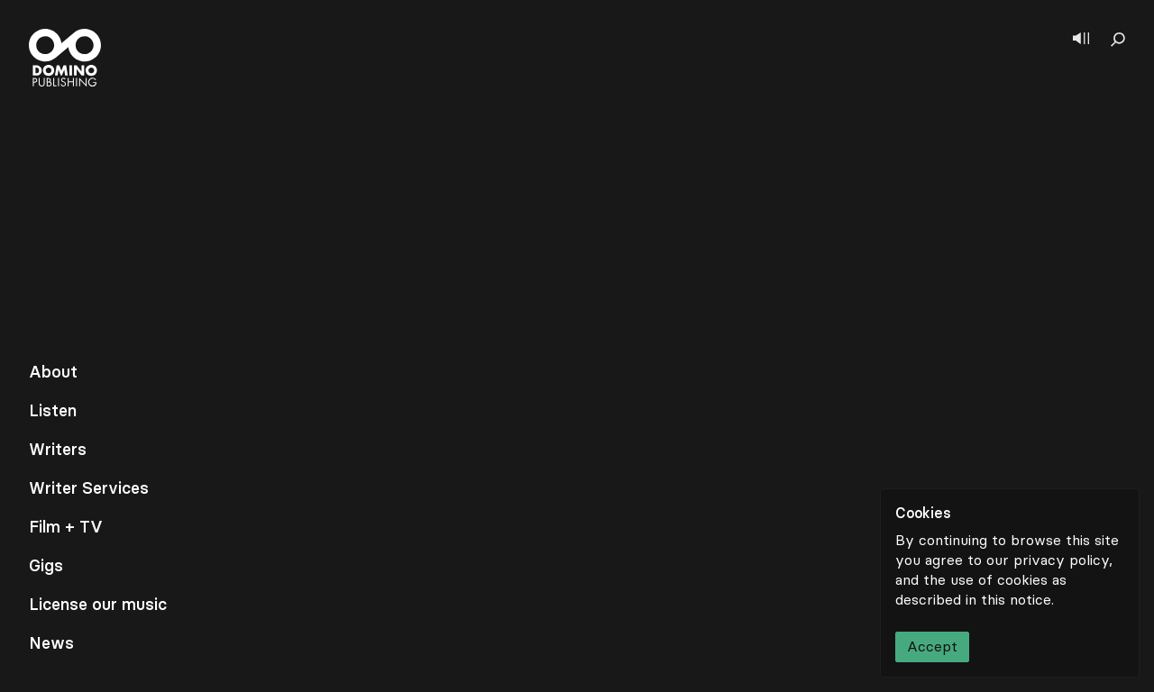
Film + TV (66, 527)
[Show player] (1081, 39)
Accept (932, 646)
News (51, 643)
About (53, 372)
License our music (98, 605)
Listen (53, 411)
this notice (1016, 599)
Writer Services (89, 488)
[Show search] (1118, 39)
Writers (58, 450)
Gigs (46, 566)
